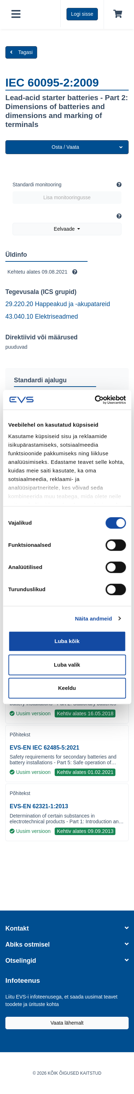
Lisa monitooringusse (66, 197)
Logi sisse (82, 14)
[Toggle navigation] (15, 14)
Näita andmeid (93, 618)
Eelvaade (65, 229)
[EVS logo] (43, 14)
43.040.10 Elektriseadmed (41, 316)
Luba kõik (66, 641)
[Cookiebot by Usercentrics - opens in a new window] (95, 399)
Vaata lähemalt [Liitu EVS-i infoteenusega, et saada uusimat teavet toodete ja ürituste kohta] (66, 1023)
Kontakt (67, 928)
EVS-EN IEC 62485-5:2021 (44, 748)
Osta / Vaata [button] (87, 147)
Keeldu (67, 688)
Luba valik (67, 665)
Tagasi (21, 52)
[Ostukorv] (116, 14)
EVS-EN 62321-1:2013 (39, 806)
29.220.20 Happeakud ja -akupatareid (57, 304)
